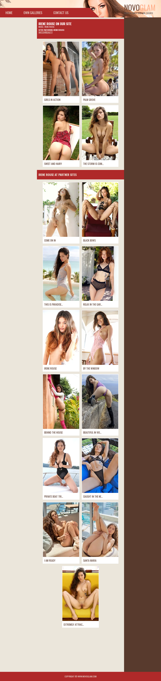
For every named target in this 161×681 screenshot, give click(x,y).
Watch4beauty (46, 32)
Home (9, 12)
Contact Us (61, 12)
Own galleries (33, 12)
